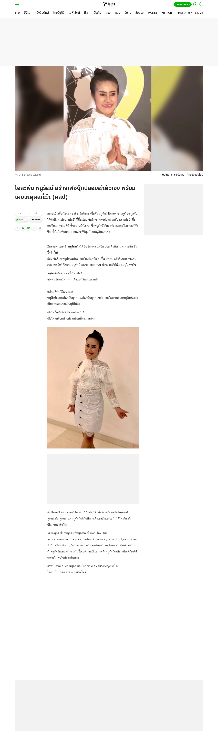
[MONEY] (152, 13)
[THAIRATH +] (184, 13)
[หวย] (117, 13)
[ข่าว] (17, 13)
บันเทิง (165, 175)
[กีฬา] (86, 13)
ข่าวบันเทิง (178, 175)
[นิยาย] (127, 13)
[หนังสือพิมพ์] (42, 13)
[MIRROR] (167, 13)
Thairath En (183, 5)
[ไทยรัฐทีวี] (58, 13)
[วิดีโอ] (27, 13)
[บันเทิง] (97, 13)
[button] (17, 228)
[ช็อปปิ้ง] (139, 13)
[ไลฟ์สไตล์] (74, 13)
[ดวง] (108, 13)
